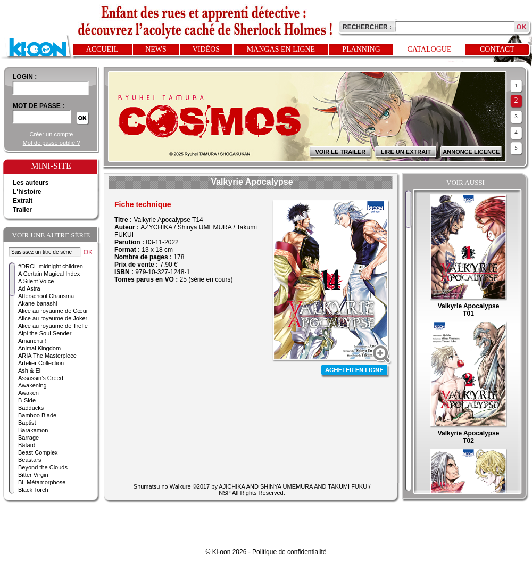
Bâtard (26, 445)
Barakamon (33, 430)
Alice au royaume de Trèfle (53, 326)
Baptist (27, 422)
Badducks (31, 408)
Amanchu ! (32, 340)
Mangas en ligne (281, 49)
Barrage (28, 437)
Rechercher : (367, 27)
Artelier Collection (41, 363)
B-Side (27, 400)
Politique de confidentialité (289, 552)
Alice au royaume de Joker (52, 318)
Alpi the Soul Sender (44, 333)
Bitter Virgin (33, 475)
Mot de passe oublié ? (51, 142)
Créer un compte (51, 134)
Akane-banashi (37, 303)
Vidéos (206, 49)
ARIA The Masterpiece (47, 355)
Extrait (22, 200)
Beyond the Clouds (43, 467)
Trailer (22, 209)
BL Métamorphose (41, 482)
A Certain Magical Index (49, 273)
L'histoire (27, 191)
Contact (497, 49)
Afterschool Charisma (46, 296)
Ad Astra (29, 288)
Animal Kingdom (39, 348)
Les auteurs (30, 182)
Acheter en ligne (355, 371)
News (156, 49)
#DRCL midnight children (50, 266)
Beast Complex (38, 452)
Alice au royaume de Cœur (53, 311)
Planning (361, 49)
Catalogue (430, 49)
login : (25, 76)
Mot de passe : (38, 106)
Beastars (29, 460)
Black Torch (33, 489)
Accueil (102, 49)
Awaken (28, 393)
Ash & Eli (30, 370)
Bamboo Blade (37, 415)
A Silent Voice (36, 281)
